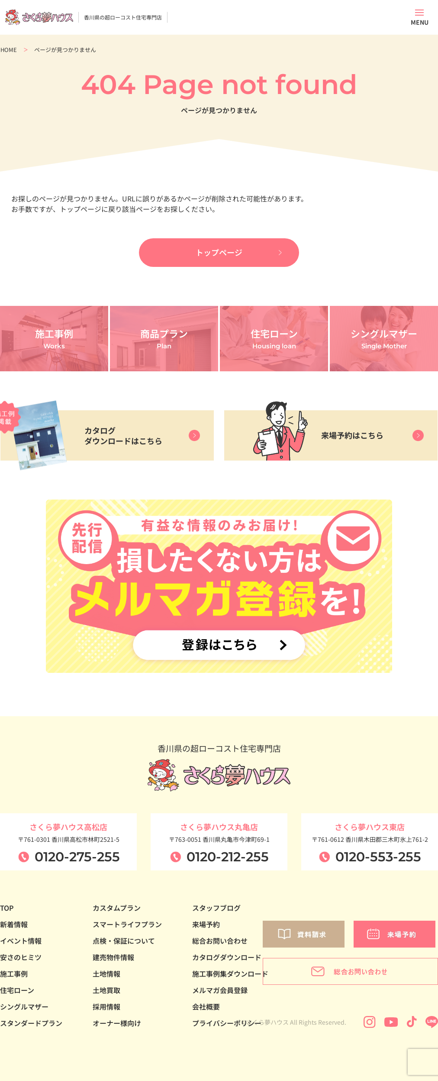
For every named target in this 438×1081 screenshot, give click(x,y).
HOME (8, 49)
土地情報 (106, 976)
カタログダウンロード (226, 959)
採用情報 (106, 1008)
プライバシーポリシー (226, 1025)
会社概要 (206, 1008)
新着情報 (14, 926)
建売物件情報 (113, 959)
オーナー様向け (117, 1025)
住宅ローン (17, 992)
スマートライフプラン (127, 926)
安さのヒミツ (21, 959)
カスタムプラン (117, 910)
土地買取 (106, 992)
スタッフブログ (216, 910)
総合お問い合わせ (220, 943)
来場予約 (206, 926)
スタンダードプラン (31, 1025)
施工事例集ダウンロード (230, 976)
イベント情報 (21, 943)
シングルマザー (24, 1008)
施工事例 (14, 976)
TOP (7, 910)
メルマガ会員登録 (220, 992)
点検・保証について (124, 943)
